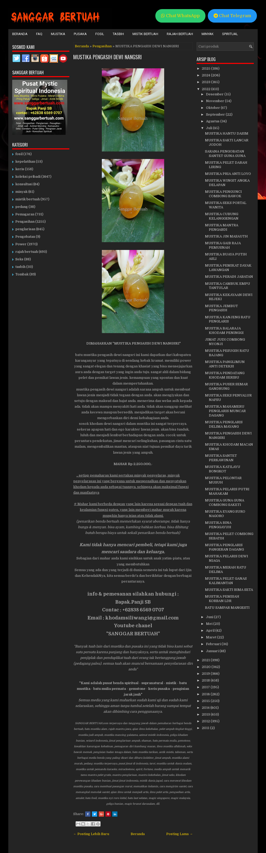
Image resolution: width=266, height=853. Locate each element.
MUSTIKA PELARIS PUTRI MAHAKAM (227, 491)
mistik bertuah (27, 199)
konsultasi (23, 184)
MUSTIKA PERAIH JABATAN (229, 277)
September (216, 114)
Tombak (22, 274)
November (215, 101)
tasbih (20, 267)
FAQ (39, 34)
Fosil (99, 34)
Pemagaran (24, 214)
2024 (206, 75)
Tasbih (118, 34)
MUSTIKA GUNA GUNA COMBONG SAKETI (224, 502)
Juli (209, 128)
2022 (206, 89)
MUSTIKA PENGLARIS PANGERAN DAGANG (224, 547)
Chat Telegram (232, 15)
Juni (210, 617)
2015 (206, 701)
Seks (19, 259)
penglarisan (25, 229)
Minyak (208, 34)
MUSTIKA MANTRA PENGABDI (221, 227)
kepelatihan (25, 161)
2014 (206, 708)
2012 (206, 721)
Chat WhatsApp (180, 15)
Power (20, 244)
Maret (211, 637)
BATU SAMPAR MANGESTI (227, 608)
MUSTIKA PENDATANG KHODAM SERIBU (224, 375)
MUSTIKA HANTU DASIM (226, 133)
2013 (206, 714)
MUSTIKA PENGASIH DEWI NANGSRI (107, 57)
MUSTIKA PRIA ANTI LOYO (228, 174)
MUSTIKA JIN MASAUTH (226, 236)
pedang (21, 207)
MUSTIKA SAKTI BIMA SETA (229, 590)
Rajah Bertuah (180, 34)
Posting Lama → (179, 834)
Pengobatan (25, 237)
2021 (206, 660)
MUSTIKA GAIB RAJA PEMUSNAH (223, 245)
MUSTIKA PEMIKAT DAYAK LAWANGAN (228, 267)
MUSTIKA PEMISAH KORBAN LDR (222, 598)
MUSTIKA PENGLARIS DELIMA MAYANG (224, 424)
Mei (209, 624)
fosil (19, 154)
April (210, 630)
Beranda (20, 34)
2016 (206, 694)
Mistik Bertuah (145, 34)
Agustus (213, 121)
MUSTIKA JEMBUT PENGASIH (221, 308)
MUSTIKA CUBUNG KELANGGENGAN (221, 216)
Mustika (58, 34)
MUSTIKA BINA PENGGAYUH (218, 525)
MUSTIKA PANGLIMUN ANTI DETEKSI (225, 364)
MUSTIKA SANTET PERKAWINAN (221, 458)
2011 (206, 728)
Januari (213, 651)
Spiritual (230, 34)
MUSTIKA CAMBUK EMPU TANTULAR (227, 286)
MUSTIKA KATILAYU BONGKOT (222, 469)
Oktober (213, 108)
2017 (206, 687)
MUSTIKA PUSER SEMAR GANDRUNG (226, 386)
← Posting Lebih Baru (91, 834)
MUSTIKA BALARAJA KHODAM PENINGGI (224, 330)
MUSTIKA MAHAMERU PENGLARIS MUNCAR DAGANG (225, 411)
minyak (21, 192)
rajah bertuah (26, 252)
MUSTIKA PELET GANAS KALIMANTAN (226, 581)
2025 (206, 68)
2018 (206, 680)
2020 (206, 667)
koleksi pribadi (28, 176)
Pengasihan (102, 46)
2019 (206, 674)
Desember (215, 94)
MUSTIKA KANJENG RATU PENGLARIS (227, 319)
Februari (214, 644)
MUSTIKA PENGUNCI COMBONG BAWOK (223, 194)
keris (19, 169)
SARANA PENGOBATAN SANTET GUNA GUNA (225, 153)
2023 (206, 82)
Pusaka (80, 34)
